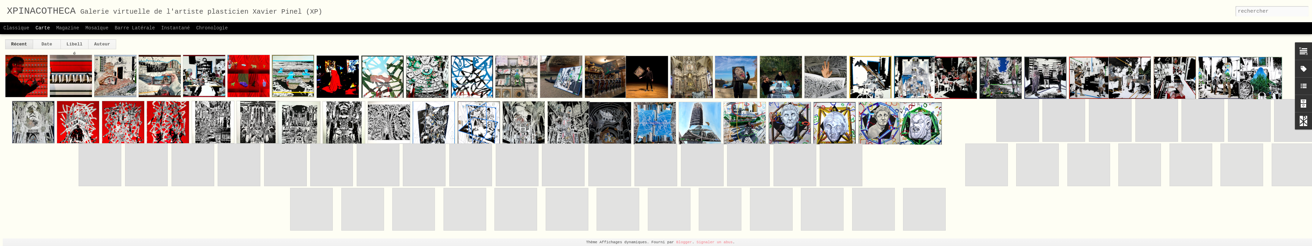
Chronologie (212, 28)
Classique (16, 28)
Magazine (67, 28)
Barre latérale (135, 28)
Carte (43, 28)
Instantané (175, 28)
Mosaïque (96, 28)
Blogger (684, 242)
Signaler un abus (715, 242)
